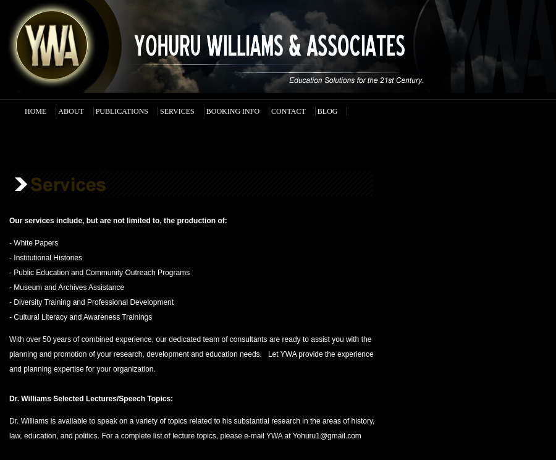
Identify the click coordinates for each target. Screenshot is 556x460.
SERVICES (177, 111)
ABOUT (70, 111)
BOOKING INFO (232, 111)
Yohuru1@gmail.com (327, 436)
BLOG (328, 111)
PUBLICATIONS (122, 111)
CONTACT (288, 111)
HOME (35, 111)
